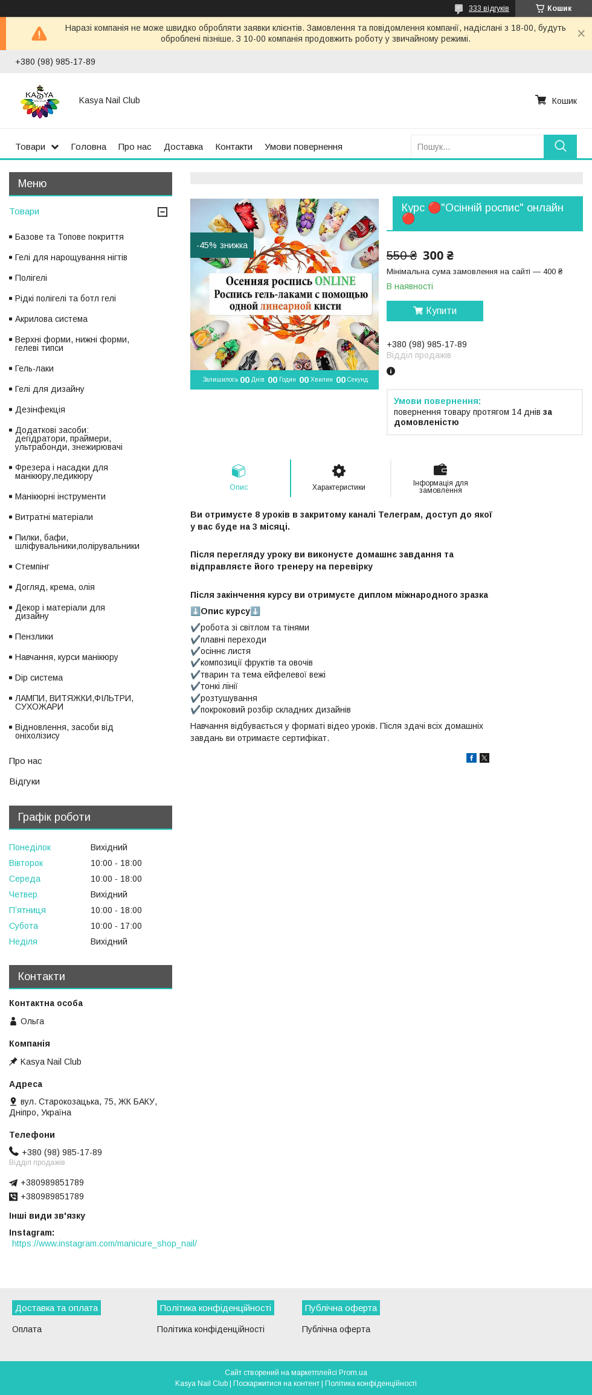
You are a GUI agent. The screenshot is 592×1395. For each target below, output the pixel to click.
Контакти (234, 146)
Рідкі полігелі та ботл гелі (65, 298)
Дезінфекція (40, 409)
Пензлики (34, 636)
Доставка (183, 146)
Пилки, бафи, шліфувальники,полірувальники (77, 542)
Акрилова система (51, 319)
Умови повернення (304, 146)
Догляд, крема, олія (55, 587)
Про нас (135, 146)
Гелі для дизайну (50, 389)
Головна (88, 146)
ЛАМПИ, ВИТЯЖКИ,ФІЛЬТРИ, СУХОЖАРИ (74, 702)
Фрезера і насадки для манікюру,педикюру (61, 472)
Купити (441, 311)
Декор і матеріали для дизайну (60, 612)
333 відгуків (489, 8)
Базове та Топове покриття (69, 237)
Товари (30, 146)
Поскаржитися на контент (276, 1383)
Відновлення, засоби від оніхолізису (64, 731)
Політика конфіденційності (211, 1329)
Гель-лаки (34, 368)
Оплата (27, 1329)
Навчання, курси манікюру (66, 657)
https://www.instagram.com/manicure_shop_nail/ (104, 1243)
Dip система (39, 677)
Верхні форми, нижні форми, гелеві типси (72, 344)
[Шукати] (560, 146)
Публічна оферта (336, 1329)
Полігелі (31, 278)
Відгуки (24, 781)
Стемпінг (32, 566)
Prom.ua (353, 1372)
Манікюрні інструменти (60, 496)
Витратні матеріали (54, 517)
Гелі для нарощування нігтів (71, 257)
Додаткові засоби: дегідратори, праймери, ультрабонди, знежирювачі (69, 438)
